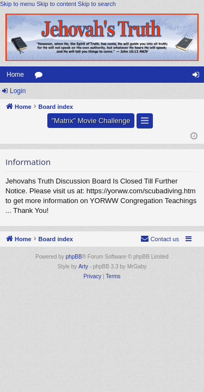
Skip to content (56, 4)
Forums (41, 77)
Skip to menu (17, 4)
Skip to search (97, 4)
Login (18, 91)
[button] (145, 121)
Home (15, 74)
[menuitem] (159, 239)
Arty (83, 267)
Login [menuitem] (198, 77)
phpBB (74, 257)
